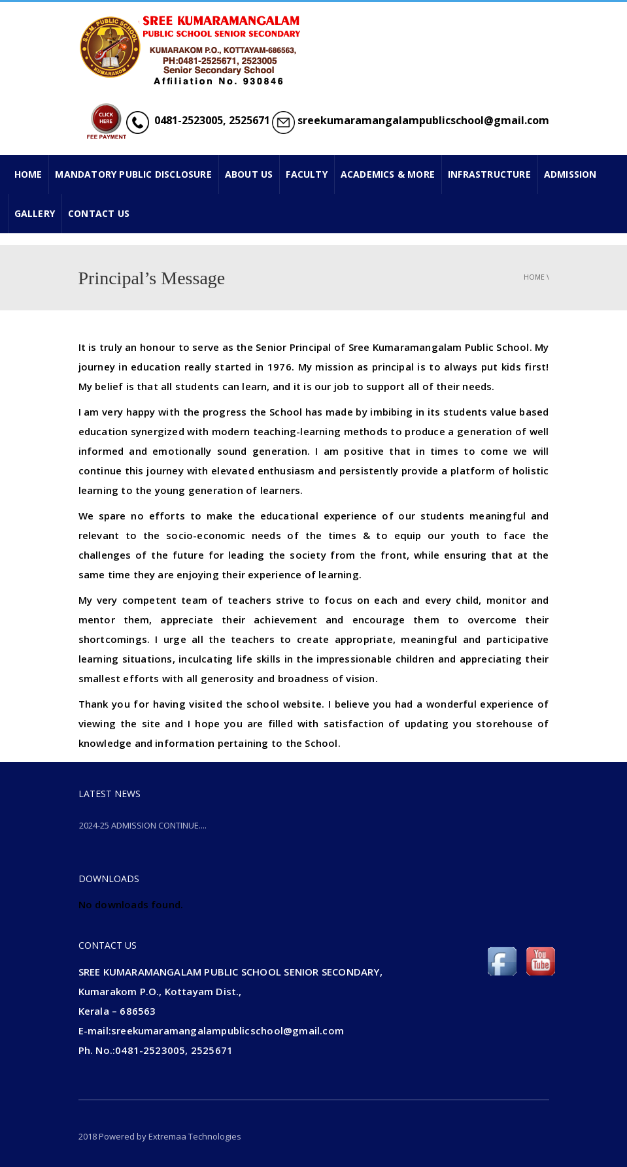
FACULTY (306, 174)
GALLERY (34, 213)
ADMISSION (570, 174)
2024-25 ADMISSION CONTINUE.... (143, 825)
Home (534, 277)
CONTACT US (98, 213)
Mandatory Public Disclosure (133, 174)
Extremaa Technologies (194, 1136)
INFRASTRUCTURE (489, 174)
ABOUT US (249, 174)
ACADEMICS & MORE (388, 174)
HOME (28, 174)
